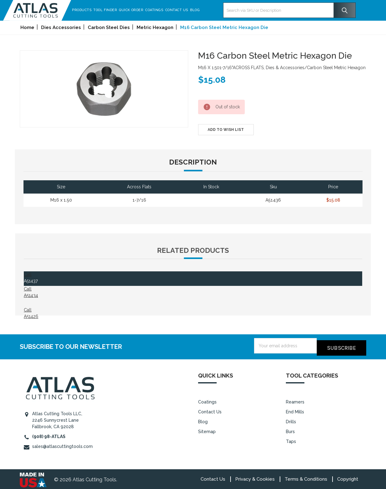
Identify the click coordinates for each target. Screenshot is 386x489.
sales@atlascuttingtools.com (62, 444)
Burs (290, 429)
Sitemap (207, 429)
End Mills (295, 410)
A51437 (31, 280)
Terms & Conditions (306, 477)
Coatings (157, 10)
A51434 (31, 295)
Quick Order (134, 10)
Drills (291, 419)
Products (85, 10)
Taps (291, 439)
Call (28, 274)
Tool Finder (108, 10)
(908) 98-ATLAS (49, 434)
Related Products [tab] (193, 250)
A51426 (31, 316)
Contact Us (179, 10)
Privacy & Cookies (255, 477)
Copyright (347, 477)
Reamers (295, 400)
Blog (198, 10)
